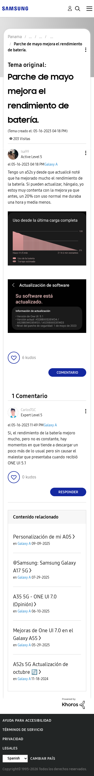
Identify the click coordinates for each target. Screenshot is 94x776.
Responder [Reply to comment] (68, 492)
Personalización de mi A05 (42, 537)
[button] (77, 153)
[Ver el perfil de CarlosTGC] (28, 410)
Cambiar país (42, 758)
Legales (10, 748)
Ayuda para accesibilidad (27, 720)
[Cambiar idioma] (15, 758)
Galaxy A (51, 164)
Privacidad (13, 739)
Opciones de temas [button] (77, 50)
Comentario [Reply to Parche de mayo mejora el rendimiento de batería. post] (67, 372)
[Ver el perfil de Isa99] (25, 152)
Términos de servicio (23, 730)
